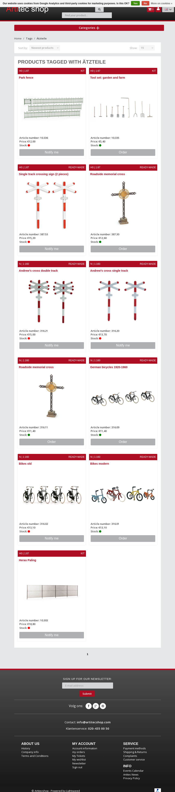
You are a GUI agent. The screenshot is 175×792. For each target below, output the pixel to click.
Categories (89, 25)
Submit (87, 690)
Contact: (88, 719)
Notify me (52, 150)
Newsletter (79, 760)
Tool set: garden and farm (107, 75)
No (145, 3)
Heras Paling (27, 557)
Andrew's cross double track (38, 268)
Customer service (134, 756)
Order (123, 150)
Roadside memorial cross (107, 172)
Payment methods (134, 745)
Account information (84, 745)
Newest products (42, 46)
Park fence (26, 75)
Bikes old (25, 460)
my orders (78, 749)
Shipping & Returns (135, 749)
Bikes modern (99, 460)
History (25, 745)
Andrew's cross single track (109, 268)
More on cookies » (161, 3)
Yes (135, 3)
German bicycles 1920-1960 (109, 364)
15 (142, 46)
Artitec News (131, 771)
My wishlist (79, 756)
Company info (30, 749)
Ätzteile (42, 36)
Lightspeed (73, 787)
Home (18, 36)
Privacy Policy (131, 775)
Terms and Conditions (34, 752)
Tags (29, 36)
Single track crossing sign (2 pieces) (44, 172)
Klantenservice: (87, 725)
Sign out (77, 764)
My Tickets (78, 752)
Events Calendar (133, 767)
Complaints (130, 752)
